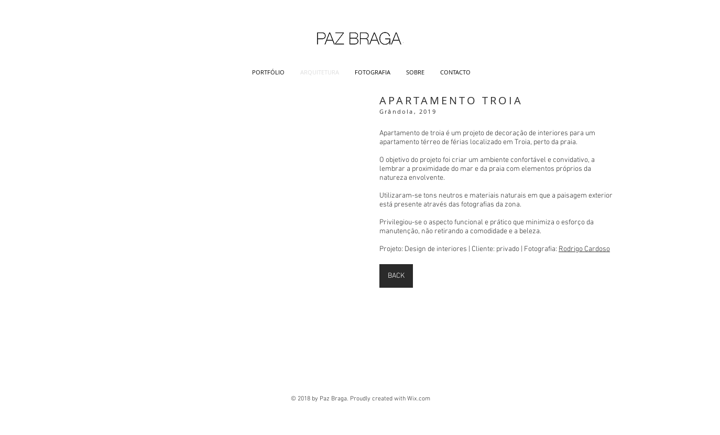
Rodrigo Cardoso (584, 249)
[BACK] (396, 276)
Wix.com (418, 399)
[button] (234, 180)
